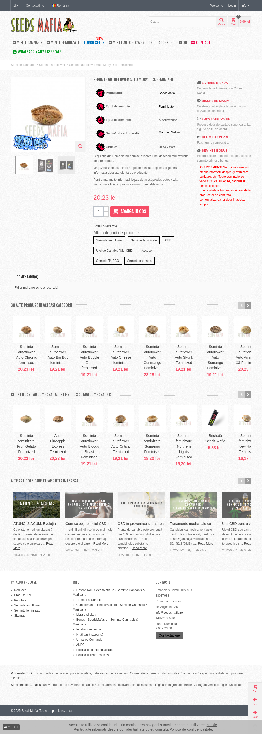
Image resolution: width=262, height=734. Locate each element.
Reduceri (18, 608)
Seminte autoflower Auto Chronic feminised (34, 366)
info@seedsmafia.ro (169, 630)
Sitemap (18, 633)
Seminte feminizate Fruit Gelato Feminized (35, 461)
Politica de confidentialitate (93, 668)
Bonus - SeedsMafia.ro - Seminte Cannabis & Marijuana (105, 640)
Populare (18, 618)
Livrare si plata (84, 632)
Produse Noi (21, 613)
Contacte (163, 600)
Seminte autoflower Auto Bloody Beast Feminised (131, 461)
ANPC (79, 662)
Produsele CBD (21, 691)
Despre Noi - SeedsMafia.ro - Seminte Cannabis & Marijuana (109, 610)
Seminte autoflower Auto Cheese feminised (179, 366)
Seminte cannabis (28, 42)
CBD (151, 42)
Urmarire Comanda (87, 657)
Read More (37, 566)
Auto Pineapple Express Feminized (83, 461)
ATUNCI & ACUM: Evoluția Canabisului (44, 551)
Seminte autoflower (126, 42)
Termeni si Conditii (87, 617)
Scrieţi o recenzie (105, 226)
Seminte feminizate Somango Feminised (227, 461)
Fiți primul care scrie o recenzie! (36, 287)
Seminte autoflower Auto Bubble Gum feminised (131, 366)
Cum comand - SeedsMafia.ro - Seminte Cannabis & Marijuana (110, 625)
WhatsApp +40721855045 (37, 52)
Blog (183, 42)
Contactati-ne (35, 5)
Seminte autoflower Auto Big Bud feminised (82, 366)
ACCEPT (11, 727)
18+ (15, 5)
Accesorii (167, 42)
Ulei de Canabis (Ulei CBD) (114, 250)
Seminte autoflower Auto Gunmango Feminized (227, 366)
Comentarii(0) (27, 277)
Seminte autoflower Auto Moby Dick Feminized (101, 65)
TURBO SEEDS (94, 41)
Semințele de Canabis (26, 703)
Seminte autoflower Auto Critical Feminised (179, 461)
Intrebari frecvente (87, 647)
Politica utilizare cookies (91, 673)
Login (232, 5)
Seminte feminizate (63, 42)
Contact (201, 42)
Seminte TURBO (107, 261)
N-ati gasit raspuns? (88, 652)
